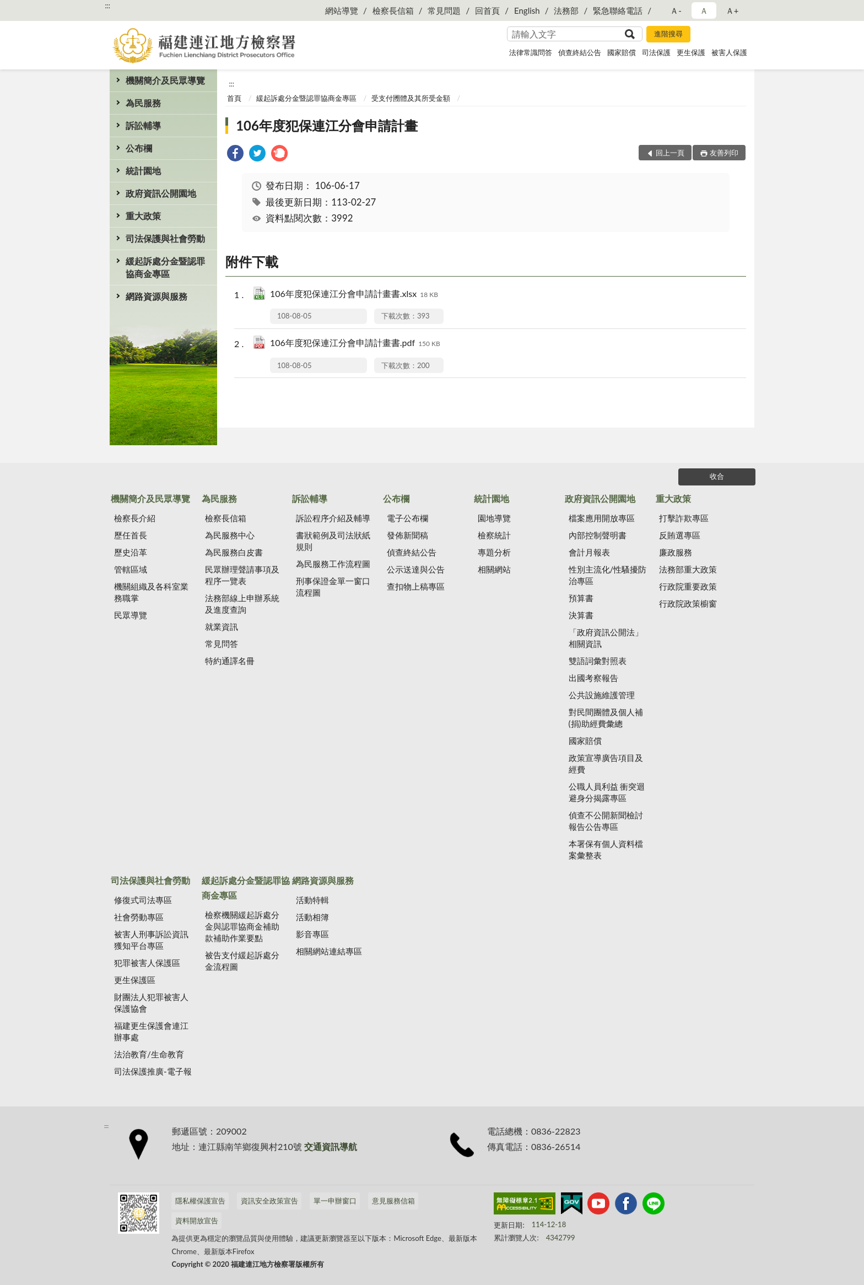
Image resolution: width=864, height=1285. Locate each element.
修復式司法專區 (143, 900)
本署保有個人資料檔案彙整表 (606, 849)
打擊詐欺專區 (684, 518)
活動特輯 (312, 900)
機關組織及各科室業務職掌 (151, 592)
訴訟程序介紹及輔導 (333, 518)
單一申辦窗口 (335, 1200)
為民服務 (143, 103)
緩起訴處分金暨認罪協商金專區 (165, 267)
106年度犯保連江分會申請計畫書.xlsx (354, 294)
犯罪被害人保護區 (147, 963)
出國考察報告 (593, 678)
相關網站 (494, 569)
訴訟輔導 (143, 125)
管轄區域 (130, 569)
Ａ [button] (704, 10)
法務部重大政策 (688, 569)
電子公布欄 (407, 518)
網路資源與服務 (156, 296)
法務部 (566, 10)
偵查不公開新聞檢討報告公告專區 (606, 821)
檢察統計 (494, 535)
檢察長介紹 (134, 518)
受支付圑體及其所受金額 (410, 98)
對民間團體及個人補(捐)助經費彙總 (606, 717)
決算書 (581, 615)
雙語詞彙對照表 (598, 661)
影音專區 (312, 934)
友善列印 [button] (724, 152)
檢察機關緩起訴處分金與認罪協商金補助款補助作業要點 (242, 926)
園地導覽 (494, 518)
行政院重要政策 (688, 586)
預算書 (581, 598)
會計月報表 (589, 552)
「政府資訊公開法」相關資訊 (606, 638)
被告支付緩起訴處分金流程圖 (242, 960)
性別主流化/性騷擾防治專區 (608, 575)
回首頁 (487, 10)
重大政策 (143, 215)
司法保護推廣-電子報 (153, 1071)
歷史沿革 (130, 552)
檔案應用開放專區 (602, 518)
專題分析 (494, 552)
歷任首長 (130, 535)
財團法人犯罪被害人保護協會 (151, 1002)
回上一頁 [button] (670, 152)
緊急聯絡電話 (617, 10)
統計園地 (143, 170)
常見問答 (221, 644)
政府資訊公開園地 (161, 193)
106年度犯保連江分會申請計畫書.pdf (355, 343)
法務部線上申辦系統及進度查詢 (242, 603)
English (527, 10)
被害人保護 (729, 52)
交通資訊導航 (330, 1146)
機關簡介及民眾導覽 (165, 80)
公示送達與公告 (416, 569)
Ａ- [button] (676, 10)
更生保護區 (134, 980)
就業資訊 (221, 626)
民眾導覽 (130, 615)
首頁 (234, 98)
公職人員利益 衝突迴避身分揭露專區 (607, 792)
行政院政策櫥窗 (688, 603)
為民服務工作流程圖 (333, 564)
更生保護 (691, 52)
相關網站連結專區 (329, 951)
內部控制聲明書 (598, 535)
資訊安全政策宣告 (269, 1200)
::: (107, 5)
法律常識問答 (530, 52)
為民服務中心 (230, 535)
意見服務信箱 (393, 1200)
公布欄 (139, 148)
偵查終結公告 (579, 52)
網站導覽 (341, 10)
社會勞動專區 (139, 917)
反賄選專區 (679, 535)
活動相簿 (312, 917)
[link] (235, 154)
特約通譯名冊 (230, 661)
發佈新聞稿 (407, 535)
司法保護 (656, 52)
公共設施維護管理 (602, 695)
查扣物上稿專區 (416, 586)
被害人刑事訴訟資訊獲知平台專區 (151, 940)
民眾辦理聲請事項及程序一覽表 (242, 575)
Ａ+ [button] (732, 10)
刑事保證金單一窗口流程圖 (333, 586)
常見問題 (444, 10)
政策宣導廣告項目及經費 (606, 763)
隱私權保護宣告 (200, 1200)
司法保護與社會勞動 (165, 238)
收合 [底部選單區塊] (717, 476)
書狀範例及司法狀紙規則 (333, 541)
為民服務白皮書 (234, 552)
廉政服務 (675, 552)
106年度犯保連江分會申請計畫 (327, 125)
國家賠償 (621, 52)
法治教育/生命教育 (149, 1054)
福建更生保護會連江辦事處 (151, 1031)
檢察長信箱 (393, 10)
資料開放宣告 (196, 1220)
